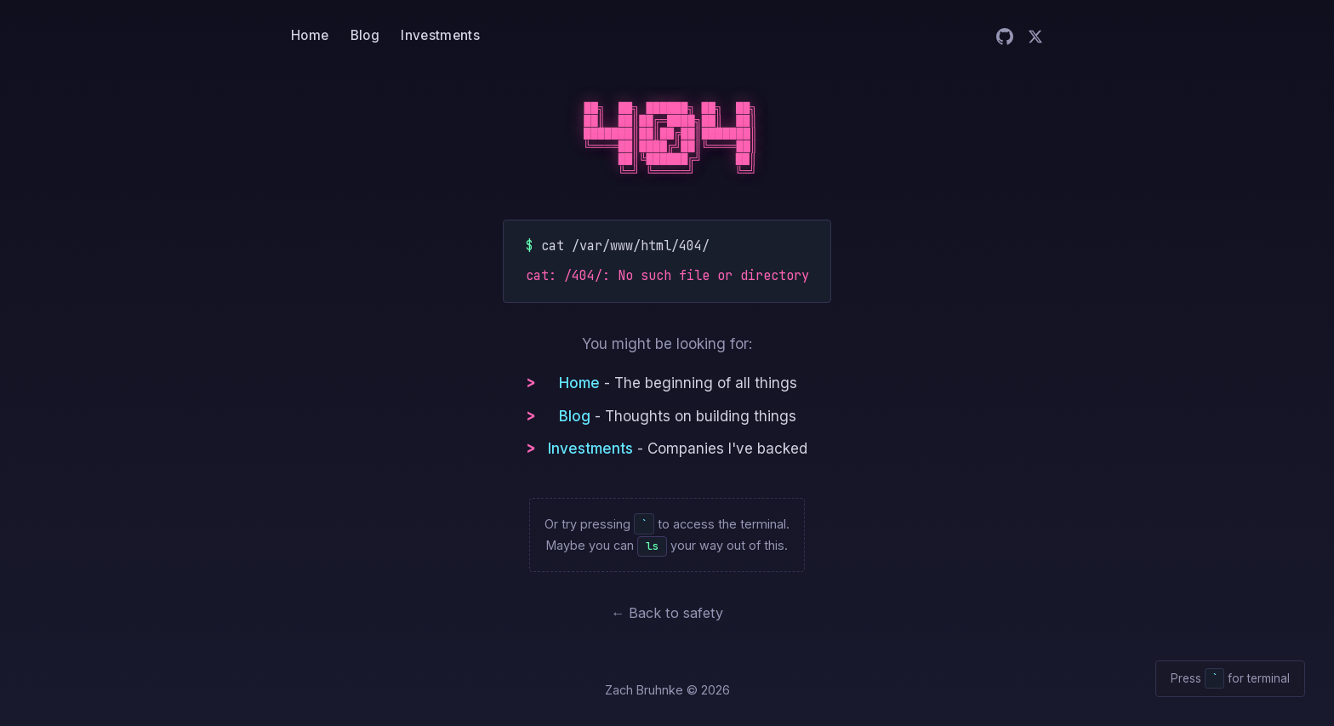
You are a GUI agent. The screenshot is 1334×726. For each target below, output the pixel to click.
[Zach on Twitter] (1035, 36)
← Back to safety (667, 612)
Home (309, 35)
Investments (440, 35)
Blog (365, 35)
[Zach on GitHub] (1004, 36)
